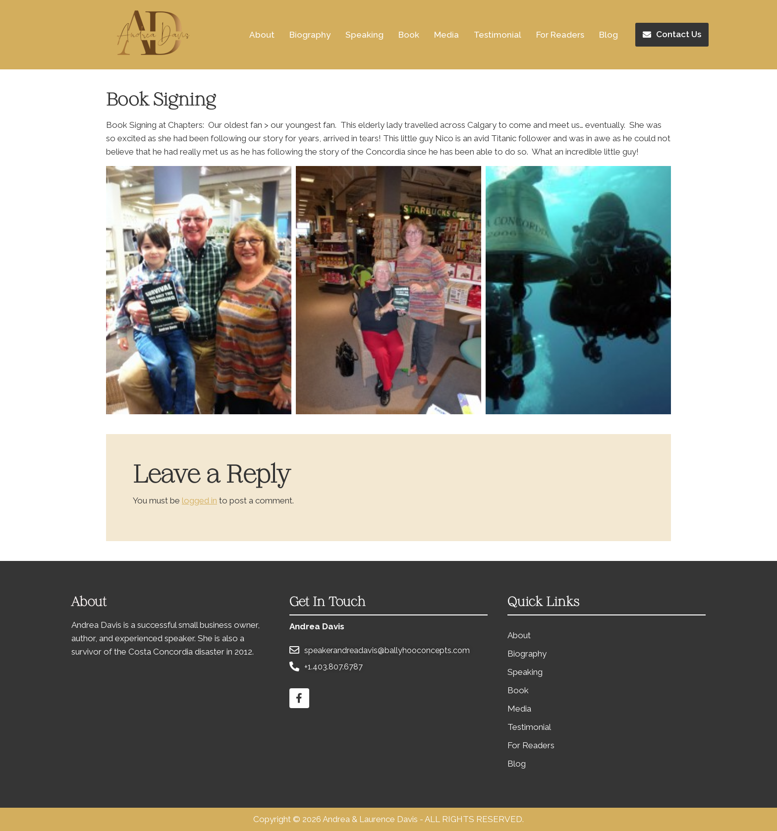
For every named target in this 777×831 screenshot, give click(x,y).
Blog (608, 35)
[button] (672, 35)
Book (408, 35)
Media (446, 35)
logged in (199, 500)
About (262, 35)
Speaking (364, 35)
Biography (310, 35)
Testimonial (497, 35)
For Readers (560, 35)
